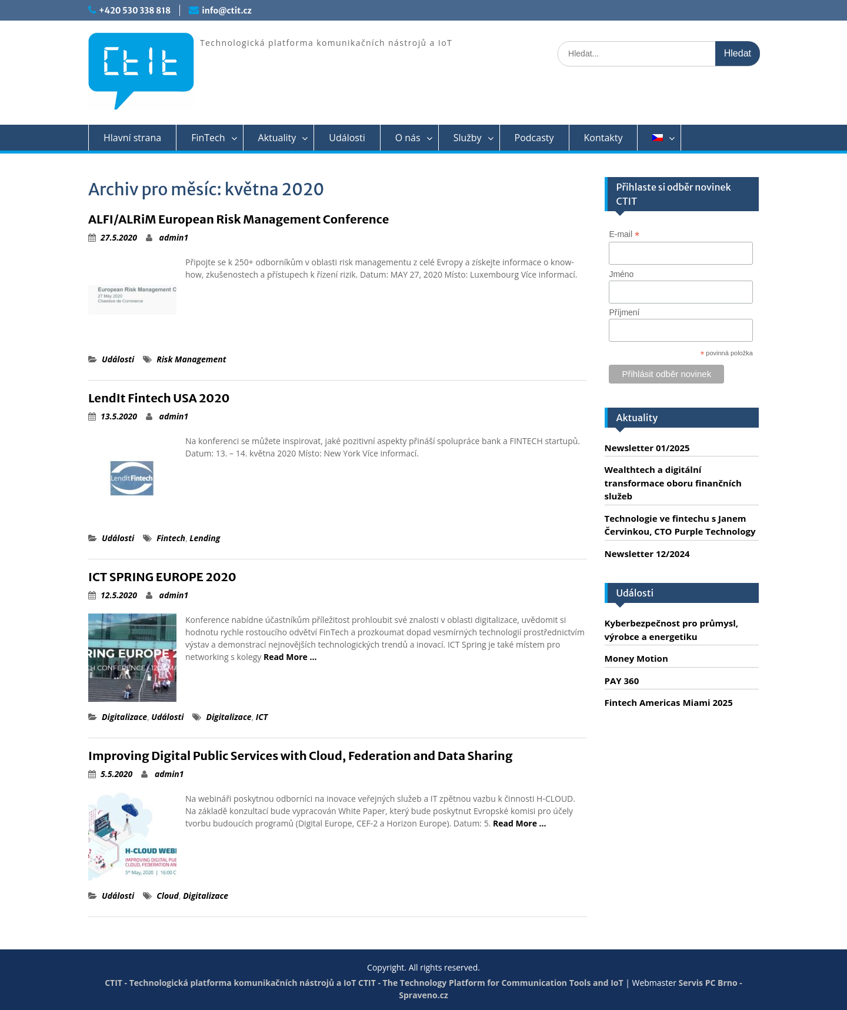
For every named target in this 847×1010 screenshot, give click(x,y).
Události (347, 137)
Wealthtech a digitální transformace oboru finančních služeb (673, 483)
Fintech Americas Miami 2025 (669, 702)
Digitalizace (124, 716)
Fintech (170, 538)
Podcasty (534, 137)
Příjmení (624, 312)
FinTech (208, 137)
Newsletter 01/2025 (647, 448)
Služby (467, 137)
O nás (408, 137)
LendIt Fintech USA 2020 (158, 398)
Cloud (167, 895)
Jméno (621, 274)
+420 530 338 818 (135, 10)
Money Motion (636, 658)
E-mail (624, 234)
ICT (262, 716)
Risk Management (191, 359)
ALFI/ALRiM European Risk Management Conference (238, 219)
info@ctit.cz (226, 10)
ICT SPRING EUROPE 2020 (162, 576)
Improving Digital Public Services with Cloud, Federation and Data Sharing (300, 755)
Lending (204, 538)
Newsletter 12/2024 (647, 553)
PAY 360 (622, 680)
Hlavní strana (132, 137)
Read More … (290, 656)
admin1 (174, 237)
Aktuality (277, 137)
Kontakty (603, 137)
